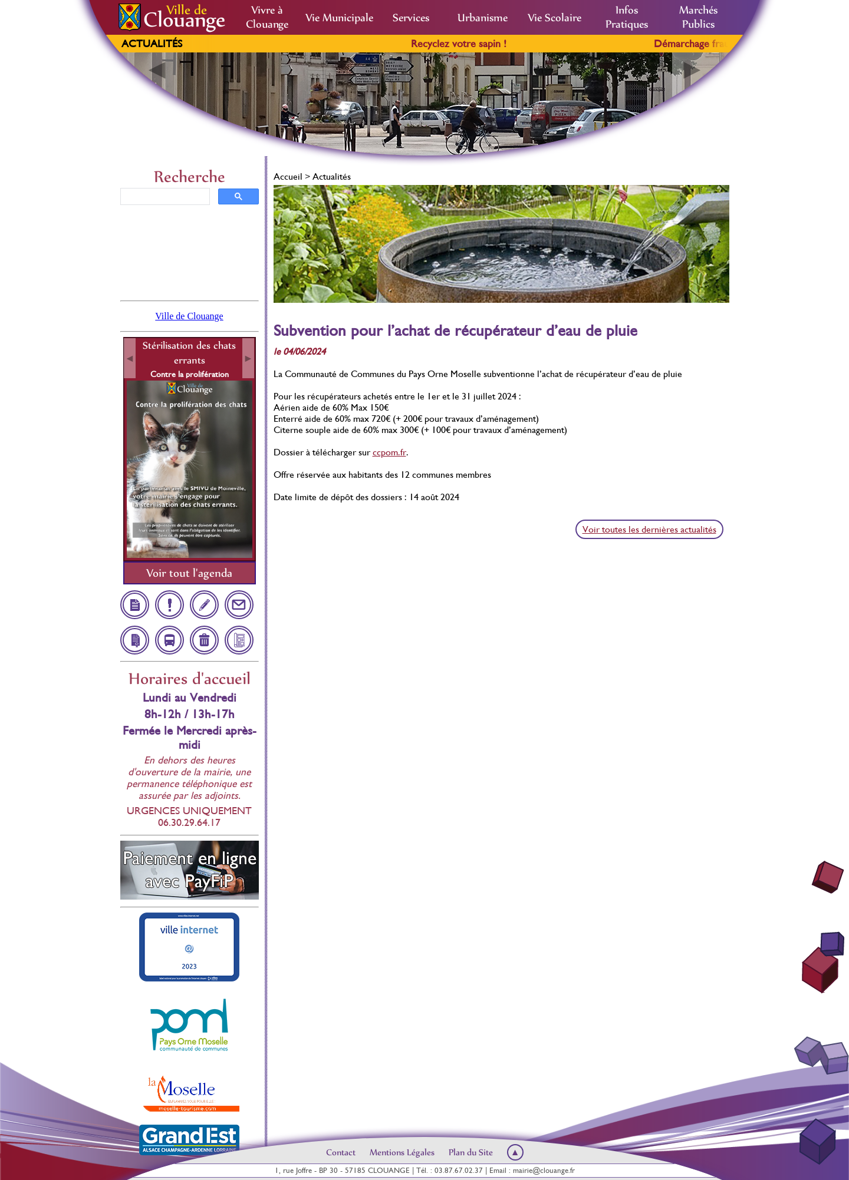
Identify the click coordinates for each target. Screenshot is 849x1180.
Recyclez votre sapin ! (470, 43)
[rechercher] (164, 196)
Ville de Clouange (189, 316)
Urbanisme (483, 18)
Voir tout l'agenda (189, 573)
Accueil (288, 176)
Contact (341, 1152)
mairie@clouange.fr (544, 1170)
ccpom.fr (389, 452)
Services (411, 18)
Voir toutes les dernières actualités (649, 529)
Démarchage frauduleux (718, 43)
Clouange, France (189, 251)
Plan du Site (471, 1152)
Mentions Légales (402, 1152)
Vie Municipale (339, 18)
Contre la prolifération (189, 374)
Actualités (151, 43)
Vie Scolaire (554, 18)
